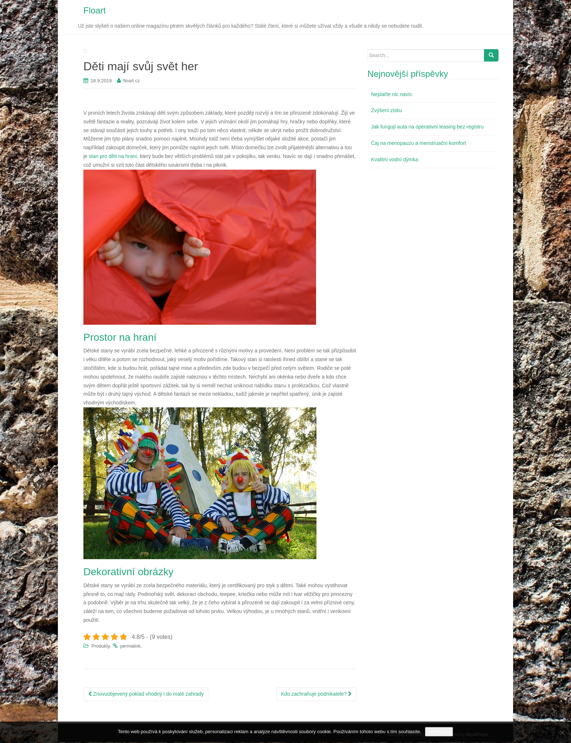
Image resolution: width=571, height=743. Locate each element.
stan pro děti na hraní (113, 158)
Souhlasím (439, 731)
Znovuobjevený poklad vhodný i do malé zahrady (146, 695)
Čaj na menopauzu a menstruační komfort (418, 144)
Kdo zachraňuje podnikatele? (316, 695)
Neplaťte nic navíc (391, 95)
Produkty (100, 647)
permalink (130, 647)
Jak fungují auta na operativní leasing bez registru (427, 128)
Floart (94, 11)
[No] (562, 732)
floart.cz (131, 82)
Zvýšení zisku (386, 112)
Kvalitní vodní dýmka (394, 160)
